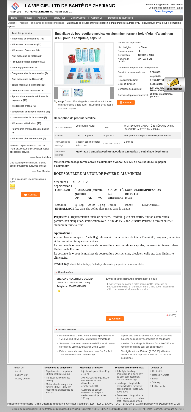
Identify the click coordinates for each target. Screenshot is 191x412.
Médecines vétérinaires (24, 123)
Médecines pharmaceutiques (27, 138)
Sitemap (156, 382)
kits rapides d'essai (22, 106)
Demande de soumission (162, 8)
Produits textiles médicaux (26, 90)
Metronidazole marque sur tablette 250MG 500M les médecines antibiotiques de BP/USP (59, 388)
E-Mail (155, 378)
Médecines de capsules (24, 44)
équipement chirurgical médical (28, 111)
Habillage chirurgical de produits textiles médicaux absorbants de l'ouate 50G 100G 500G (130, 387)
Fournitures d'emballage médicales (47, 23)
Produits (22, 23)
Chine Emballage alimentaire (49, 404)
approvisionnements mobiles (130, 264)
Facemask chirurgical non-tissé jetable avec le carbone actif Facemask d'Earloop (131, 398)
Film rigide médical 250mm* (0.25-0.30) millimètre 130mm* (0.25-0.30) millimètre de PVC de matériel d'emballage (146, 354)
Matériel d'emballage (80, 264)
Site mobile (158, 386)
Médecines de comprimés (25, 38)
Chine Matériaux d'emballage (53, 409)
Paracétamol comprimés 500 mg (58, 379)
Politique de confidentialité (20, 404)
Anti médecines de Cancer (26, 79)
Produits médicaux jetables (26, 62)
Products (27, 18)
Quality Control (78, 18)
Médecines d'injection (23, 50)
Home (14, 18)
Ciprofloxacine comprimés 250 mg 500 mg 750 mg (59, 372)
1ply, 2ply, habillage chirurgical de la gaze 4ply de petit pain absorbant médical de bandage (130, 375)
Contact (127, 102)
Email (180, 8)
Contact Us (96, 18)
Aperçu (11, 23)
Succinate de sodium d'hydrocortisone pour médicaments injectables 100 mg (93, 394)
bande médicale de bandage (27, 85)
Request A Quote (160, 375)
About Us (42, 18)
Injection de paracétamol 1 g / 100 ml (95, 372)
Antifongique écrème (23, 67)
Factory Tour (59, 18)
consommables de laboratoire (27, 117)
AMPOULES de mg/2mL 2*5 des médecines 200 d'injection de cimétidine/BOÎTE (95, 381)
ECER (176, 404)
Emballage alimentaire (103, 264)
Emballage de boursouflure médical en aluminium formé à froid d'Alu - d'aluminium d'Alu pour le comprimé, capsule (85, 104)
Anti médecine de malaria (25, 56)
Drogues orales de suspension (28, 73)
